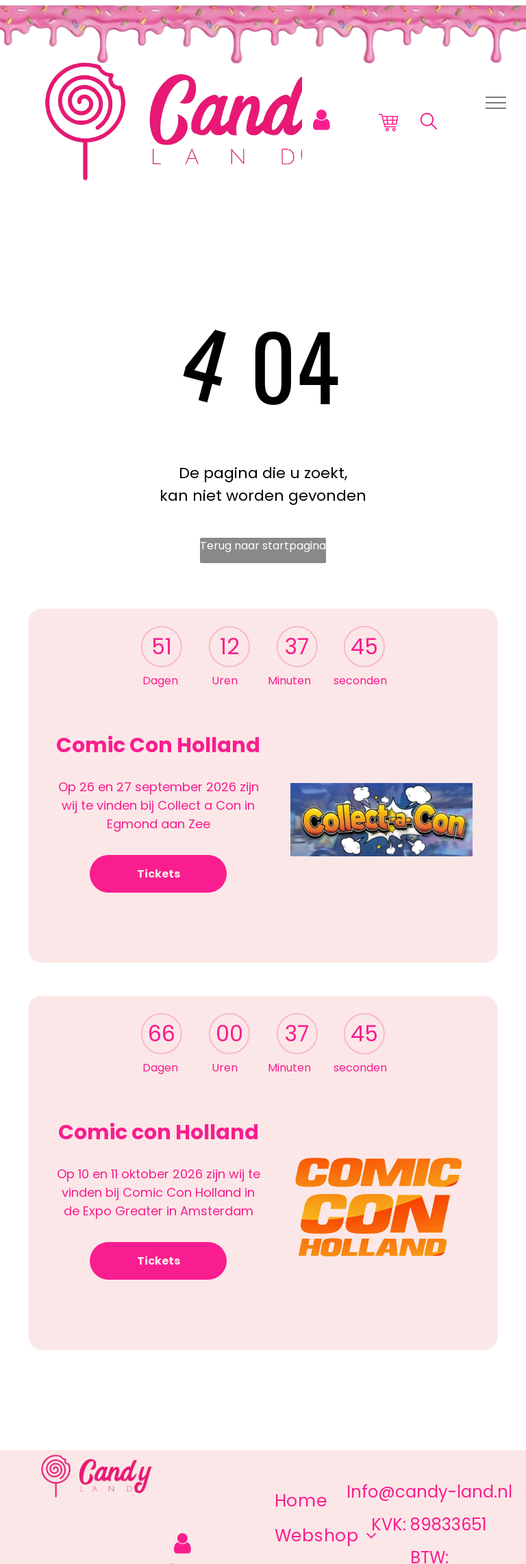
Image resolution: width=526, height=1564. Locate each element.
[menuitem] (301, 1501)
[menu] (496, 103)
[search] (429, 123)
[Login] (321, 120)
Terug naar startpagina (263, 546)
